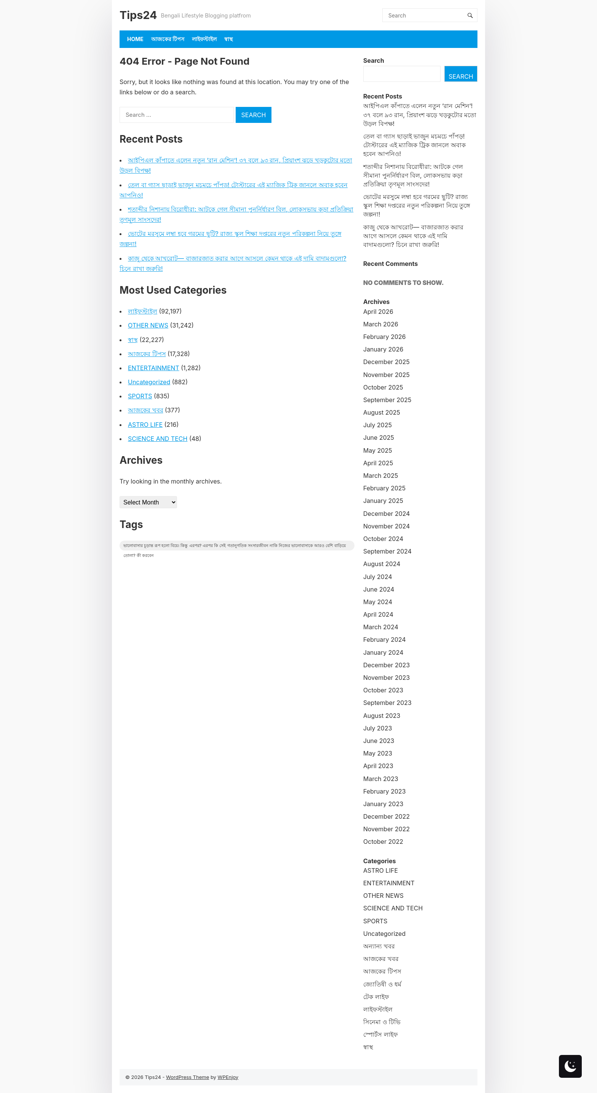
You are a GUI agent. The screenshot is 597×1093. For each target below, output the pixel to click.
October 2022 (383, 841)
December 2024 (386, 513)
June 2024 (378, 589)
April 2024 (378, 614)
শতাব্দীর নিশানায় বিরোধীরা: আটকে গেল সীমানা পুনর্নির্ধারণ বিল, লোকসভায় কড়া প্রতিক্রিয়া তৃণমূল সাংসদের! (413, 175)
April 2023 (378, 766)
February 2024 (384, 639)
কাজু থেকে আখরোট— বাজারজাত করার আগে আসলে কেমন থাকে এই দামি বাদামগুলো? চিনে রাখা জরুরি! (413, 235)
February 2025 (384, 488)
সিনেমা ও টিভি (382, 1022)
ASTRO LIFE (145, 424)
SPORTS (140, 396)
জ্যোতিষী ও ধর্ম (382, 984)
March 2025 (380, 475)
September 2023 (387, 702)
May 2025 (377, 450)
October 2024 (383, 539)
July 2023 (377, 728)
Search (373, 60)
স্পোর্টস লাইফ (380, 1034)
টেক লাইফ (376, 997)
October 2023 (383, 690)
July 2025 (377, 425)
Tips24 (138, 15)
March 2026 (380, 324)
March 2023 (380, 779)
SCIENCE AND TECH (157, 438)
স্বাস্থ (228, 39)
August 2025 (381, 412)
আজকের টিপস (167, 39)
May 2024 (377, 602)
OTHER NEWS (148, 325)
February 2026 (384, 336)
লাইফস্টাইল (204, 39)
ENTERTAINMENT (153, 368)
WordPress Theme (187, 1077)
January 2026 (383, 349)
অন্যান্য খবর (379, 946)
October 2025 (383, 387)
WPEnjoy (228, 1077)
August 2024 (382, 564)
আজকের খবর (145, 410)
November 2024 (386, 526)
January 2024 (383, 652)
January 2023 (383, 804)
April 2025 (378, 463)
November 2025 (386, 375)
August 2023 (381, 715)
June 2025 (378, 437)
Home (135, 39)
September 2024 (387, 551)
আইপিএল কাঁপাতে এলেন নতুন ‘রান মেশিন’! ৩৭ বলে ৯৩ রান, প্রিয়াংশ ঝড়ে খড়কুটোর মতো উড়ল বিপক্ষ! (419, 114)
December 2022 (386, 816)
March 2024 (380, 627)
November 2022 (386, 829)
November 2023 (386, 677)
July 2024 (377, 577)
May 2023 (377, 753)
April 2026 (378, 311)
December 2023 (386, 665)
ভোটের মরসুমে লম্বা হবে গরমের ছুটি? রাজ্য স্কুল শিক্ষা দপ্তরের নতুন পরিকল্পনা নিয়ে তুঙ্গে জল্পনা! (416, 205)
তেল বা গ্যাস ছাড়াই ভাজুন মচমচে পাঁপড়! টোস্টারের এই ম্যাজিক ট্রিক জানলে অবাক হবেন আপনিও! (414, 145)
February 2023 (384, 791)
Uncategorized (149, 382)
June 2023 (378, 741)
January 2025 (383, 500)
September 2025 (387, 400)
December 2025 (386, 362)
